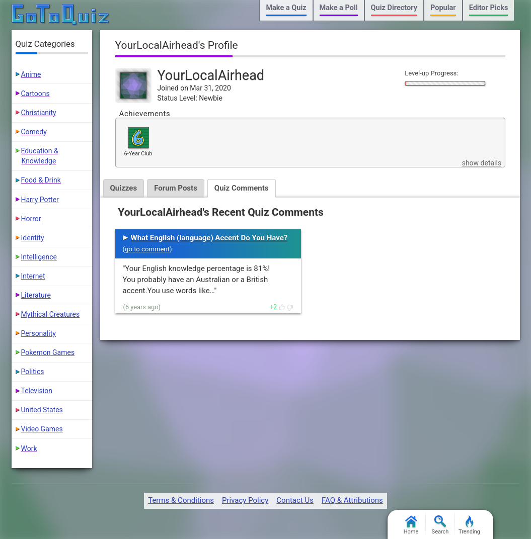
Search (440, 525)
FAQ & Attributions (352, 500)
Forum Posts (175, 188)
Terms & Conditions (181, 500)
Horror (31, 219)
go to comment (147, 249)
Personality (38, 333)
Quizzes (123, 188)
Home (411, 525)
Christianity (38, 113)
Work (29, 448)
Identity (32, 238)
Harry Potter (40, 200)
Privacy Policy (245, 500)
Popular (443, 8)
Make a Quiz (286, 8)
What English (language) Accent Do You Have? (209, 237)
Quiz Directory (394, 8)
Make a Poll (339, 8)
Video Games (42, 429)
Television (36, 391)
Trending (469, 525)
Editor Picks (488, 8)
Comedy (34, 132)
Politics (32, 372)
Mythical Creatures (50, 314)
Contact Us (295, 500)
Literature (36, 295)
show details (481, 163)
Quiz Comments (241, 188)
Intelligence (39, 257)
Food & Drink (41, 180)
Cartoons (35, 93)
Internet (33, 276)
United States (42, 410)
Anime (31, 74)
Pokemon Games (48, 352)
